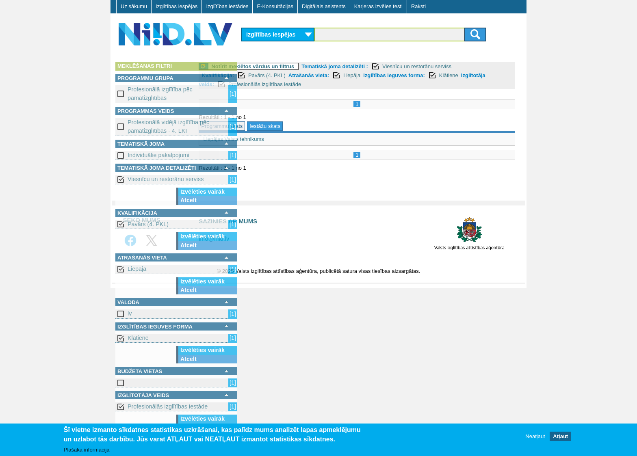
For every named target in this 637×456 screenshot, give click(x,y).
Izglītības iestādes (227, 6)
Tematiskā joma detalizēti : (380, 66)
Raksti (418, 6)
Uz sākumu (134, 6)
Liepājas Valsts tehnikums (278, 139)
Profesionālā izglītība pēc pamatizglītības (160, 93)
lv (130, 313)
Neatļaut (535, 436)
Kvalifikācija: (263, 75)
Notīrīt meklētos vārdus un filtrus (297, 66)
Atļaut (560, 436)
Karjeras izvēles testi (378, 6)
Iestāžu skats (310, 126)
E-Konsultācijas (275, 6)
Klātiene (138, 338)
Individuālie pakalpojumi (158, 155)
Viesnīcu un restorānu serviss (166, 179)
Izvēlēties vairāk (202, 191)
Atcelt (188, 200)
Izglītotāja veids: (316, 84)
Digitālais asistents (324, 6)
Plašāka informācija (87, 450)
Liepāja (137, 269)
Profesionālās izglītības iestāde (168, 406)
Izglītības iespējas (176, 6)
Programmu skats (267, 126)
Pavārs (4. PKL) (148, 224)
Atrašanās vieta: (353, 75)
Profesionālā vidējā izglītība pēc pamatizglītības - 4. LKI (168, 126)
